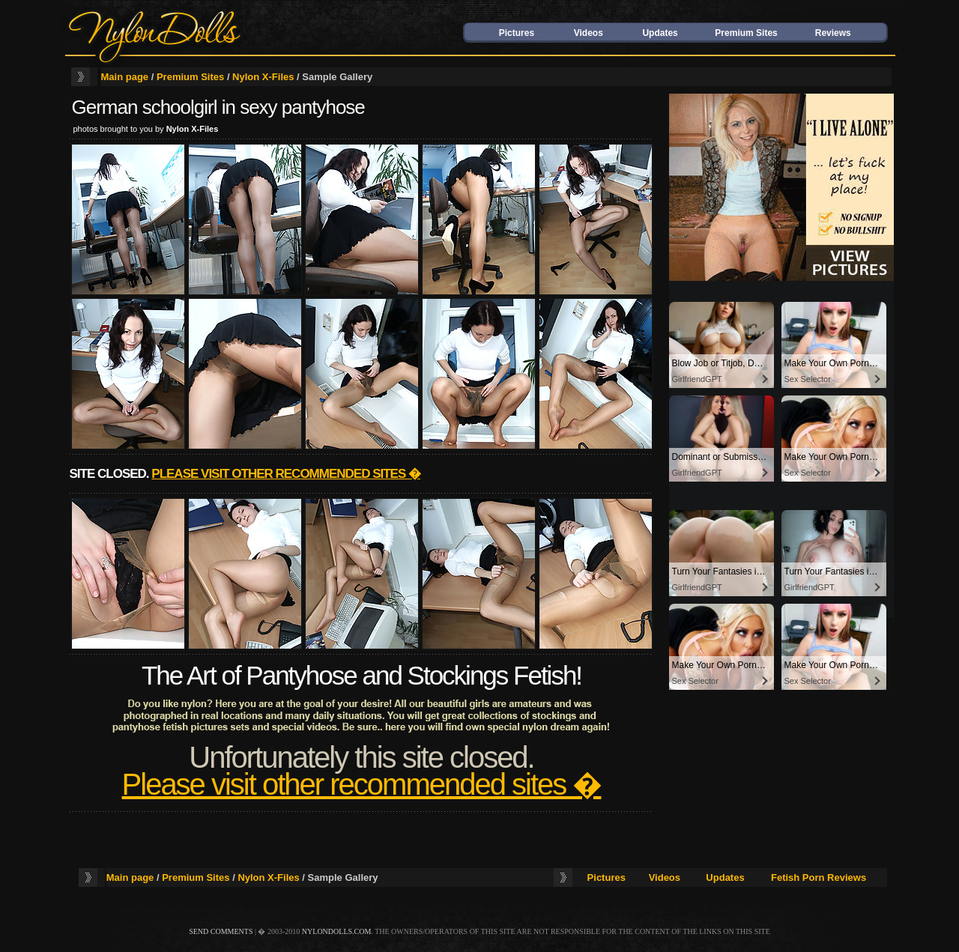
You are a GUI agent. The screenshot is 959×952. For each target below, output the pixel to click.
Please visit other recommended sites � (285, 474)
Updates (659, 33)
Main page (125, 76)
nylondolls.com (337, 931)
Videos (588, 33)
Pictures (516, 33)
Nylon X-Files (263, 76)
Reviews (833, 33)
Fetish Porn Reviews (818, 877)
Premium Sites (746, 33)
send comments (220, 931)
